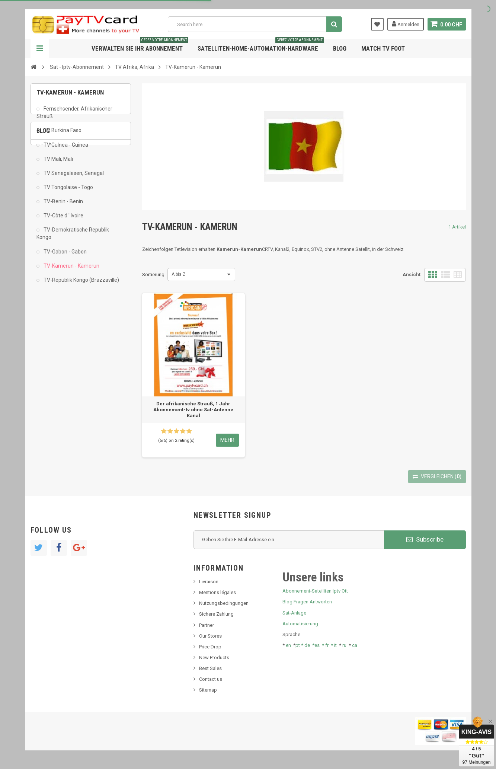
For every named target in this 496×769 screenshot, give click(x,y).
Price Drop (210, 647)
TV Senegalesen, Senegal (73, 178)
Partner (206, 625)
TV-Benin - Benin (62, 207)
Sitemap (208, 690)
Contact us (210, 679)
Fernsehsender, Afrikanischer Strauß (74, 117)
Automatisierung (300, 623)
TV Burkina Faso (61, 135)
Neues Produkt (57, 345)
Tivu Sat (49, 379)
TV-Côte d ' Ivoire (62, 221)
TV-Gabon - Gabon (64, 257)
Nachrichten (54, 334)
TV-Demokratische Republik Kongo (72, 238)
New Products (214, 657)
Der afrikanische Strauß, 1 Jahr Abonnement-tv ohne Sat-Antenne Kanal (193, 409)
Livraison (208, 581)
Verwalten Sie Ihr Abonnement (140, 45)
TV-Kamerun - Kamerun (70, 271)
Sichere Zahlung (216, 614)
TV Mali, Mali (57, 164)
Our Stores (210, 636)
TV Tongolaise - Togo (67, 192)
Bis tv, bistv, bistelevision (67, 368)
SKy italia (51, 357)
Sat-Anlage (294, 613)
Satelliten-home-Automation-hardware (261, 45)
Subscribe (425, 539)
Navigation (40, 48)
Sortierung (153, 274)
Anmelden (405, 23)
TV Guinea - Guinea (65, 150)
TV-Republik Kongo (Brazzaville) (80, 285)
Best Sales (210, 668)
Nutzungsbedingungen (224, 603)
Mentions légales (217, 592)
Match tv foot (383, 48)
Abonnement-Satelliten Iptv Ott (315, 591)
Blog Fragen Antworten (307, 601)
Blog (339, 48)
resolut (48, 390)
